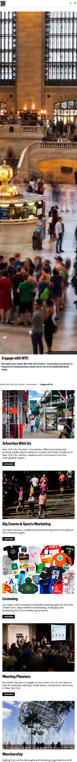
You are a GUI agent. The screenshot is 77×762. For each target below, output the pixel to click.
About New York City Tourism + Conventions (18, 384)
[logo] (3, 3)
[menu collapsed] (75, 3)
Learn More (8, 464)
